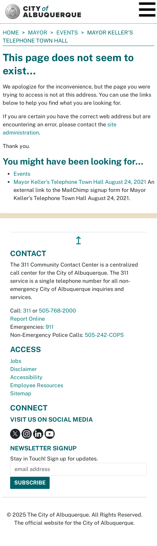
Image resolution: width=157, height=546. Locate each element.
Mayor (37, 32)
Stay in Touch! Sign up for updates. (54, 458)
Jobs (15, 361)
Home (11, 32)
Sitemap (20, 393)
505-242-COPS (104, 335)
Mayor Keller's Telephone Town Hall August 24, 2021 (80, 182)
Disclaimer (23, 369)
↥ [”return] (78, 240)
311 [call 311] (27, 310)
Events (67, 32)
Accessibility (26, 377)
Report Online (27, 319)
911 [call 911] (50, 327)
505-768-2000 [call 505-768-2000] (57, 310)
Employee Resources (36, 385)
